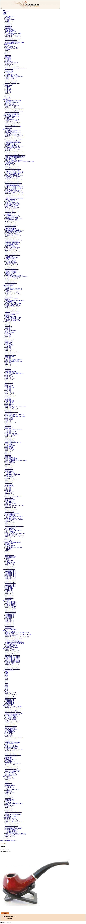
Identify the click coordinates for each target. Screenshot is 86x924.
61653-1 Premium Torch (10, 445)
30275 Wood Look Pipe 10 (10, 584)
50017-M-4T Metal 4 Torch (10, 566)
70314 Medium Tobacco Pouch (11, 729)
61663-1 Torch (8, 451)
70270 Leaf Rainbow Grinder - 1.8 (12, 168)
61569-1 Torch (8, 386)
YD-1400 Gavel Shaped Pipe (10, 759)
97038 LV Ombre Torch (9, 332)
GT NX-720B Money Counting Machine (13, 35)
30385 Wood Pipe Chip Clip (10, 635)
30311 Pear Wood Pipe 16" (10, 613)
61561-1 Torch (8, 421)
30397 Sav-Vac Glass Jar (10, 728)
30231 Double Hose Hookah (10, 309)
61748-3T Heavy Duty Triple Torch (12, 513)
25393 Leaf (7, 323)
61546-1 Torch (8, 423)
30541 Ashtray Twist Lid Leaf (11, 80)
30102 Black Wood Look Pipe (11, 694)
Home (4, 10)
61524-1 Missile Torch (9, 401)
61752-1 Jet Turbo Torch (10, 517)
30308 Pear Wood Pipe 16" (10, 609)
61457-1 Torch (8, 425)
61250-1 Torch (8, 362)
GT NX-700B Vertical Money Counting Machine (14, 42)
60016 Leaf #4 (8, 57)
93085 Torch (7, 550)
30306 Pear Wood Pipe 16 (10, 607)
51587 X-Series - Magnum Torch (11, 820)
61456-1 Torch (8, 426)
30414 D (7, 290)
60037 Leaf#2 (8, 65)
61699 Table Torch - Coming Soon (12, 816)
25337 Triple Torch (9, 543)
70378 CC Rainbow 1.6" (10, 201)
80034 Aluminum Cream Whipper (11, 746)
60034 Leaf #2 (8, 90)
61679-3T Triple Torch (9, 464)
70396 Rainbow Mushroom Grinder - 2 (12, 243)
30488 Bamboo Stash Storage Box (11, 743)
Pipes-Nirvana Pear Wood (9, 840)
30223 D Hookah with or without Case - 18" (13, 305)
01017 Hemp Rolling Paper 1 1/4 (11, 722)
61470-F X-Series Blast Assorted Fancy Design (14, 821)
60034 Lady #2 (8, 92)
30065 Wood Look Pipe (9, 699)
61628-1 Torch (8, 428)
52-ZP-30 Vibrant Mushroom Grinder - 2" (13, 235)
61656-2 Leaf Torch (9, 447)
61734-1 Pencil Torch (9, 500)
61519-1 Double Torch (9, 415)
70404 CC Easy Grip (9, 150)
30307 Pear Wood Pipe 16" (10, 608)
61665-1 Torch (8, 454)
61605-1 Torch (8, 432)
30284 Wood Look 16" (9, 620)
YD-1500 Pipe (8, 760)
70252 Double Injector (9, 117)
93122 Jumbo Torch (9, 568)
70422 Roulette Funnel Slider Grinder (12, 208)
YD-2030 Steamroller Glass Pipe (11, 756)
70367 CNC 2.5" (8, 133)
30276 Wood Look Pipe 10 (10, 585)
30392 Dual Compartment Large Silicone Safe (14, 749)
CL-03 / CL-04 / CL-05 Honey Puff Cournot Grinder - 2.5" (16, 276)
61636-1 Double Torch (9, 392)
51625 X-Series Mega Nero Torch (11, 829)
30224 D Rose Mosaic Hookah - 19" (12, 306)
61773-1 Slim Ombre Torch (10, 524)
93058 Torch (7, 552)
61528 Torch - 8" (8, 795)
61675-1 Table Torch (9, 466)
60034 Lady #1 (8, 91)
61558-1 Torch (8, 348)
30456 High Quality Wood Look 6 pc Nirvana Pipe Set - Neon (17, 632)
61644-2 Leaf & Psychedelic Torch (12, 434)
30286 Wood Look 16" (9, 622)
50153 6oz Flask (8, 128)
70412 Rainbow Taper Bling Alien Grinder (13, 184)
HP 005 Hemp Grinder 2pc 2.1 (11, 283)
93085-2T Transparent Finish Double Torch (13, 547)
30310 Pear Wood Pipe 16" (10, 612)
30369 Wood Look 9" (9, 597)
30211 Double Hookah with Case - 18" (12, 318)
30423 (6, 673)
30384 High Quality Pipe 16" (10, 604)
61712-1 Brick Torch (9, 485)
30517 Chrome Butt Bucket (10, 78)
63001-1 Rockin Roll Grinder (11, 236)
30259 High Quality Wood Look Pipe (12, 658)
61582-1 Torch (8, 430)
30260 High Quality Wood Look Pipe (12, 659)
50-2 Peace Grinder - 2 (9, 221)
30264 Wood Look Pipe (9, 703)
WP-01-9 (7, 295)
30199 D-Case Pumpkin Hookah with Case (13, 288)
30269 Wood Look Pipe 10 (10, 577)
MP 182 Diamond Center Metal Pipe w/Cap (13, 641)
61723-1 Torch (8, 504)
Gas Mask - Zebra (8, 751)
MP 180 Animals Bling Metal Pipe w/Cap (13, 640)
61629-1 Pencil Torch (9, 341)
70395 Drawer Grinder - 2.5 (10, 162)
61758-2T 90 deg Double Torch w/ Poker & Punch (15, 533)
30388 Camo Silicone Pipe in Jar (11, 747)
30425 (6, 675)
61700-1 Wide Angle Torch (10, 475)
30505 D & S (7, 312)
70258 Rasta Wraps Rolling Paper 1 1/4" (13, 712)
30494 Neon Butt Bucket (10, 64)
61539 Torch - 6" (8, 815)
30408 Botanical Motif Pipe (10, 649)
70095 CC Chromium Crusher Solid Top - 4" (13, 149)
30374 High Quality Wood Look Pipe (12, 669)
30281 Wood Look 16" (9, 617)
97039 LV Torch (8, 329)
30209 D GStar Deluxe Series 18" (11, 304)
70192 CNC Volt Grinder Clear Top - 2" (13, 154)
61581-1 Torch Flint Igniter (10, 371)
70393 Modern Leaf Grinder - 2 (11, 254)
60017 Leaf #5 (8, 60)
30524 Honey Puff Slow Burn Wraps (12, 720)
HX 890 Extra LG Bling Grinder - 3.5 (12, 244)
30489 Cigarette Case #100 (10, 106)
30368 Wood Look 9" (9, 595)
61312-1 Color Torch (9, 376)
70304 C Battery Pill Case (10, 30)
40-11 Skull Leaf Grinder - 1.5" (11, 268)
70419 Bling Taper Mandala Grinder (12, 204)
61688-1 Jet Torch (8, 483)
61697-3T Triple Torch (9, 478)
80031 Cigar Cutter (9, 734)
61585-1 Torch (8, 364)
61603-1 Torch (8, 354)
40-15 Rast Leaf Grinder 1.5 (10, 226)
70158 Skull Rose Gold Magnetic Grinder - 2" (14, 218)
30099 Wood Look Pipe (9, 700)
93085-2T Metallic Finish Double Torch (13, 542)
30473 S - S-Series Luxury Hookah (12, 291)
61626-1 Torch (8, 370)
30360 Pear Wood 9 (9, 587)
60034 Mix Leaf (8, 87)
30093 (6, 686)
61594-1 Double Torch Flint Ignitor (12, 372)
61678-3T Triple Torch (9, 404)
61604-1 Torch (8, 368)
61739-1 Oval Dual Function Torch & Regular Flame (15, 406)
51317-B (7, 807)
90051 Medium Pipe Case (10, 731)
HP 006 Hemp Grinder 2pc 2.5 (11, 284)
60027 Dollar (7, 50)
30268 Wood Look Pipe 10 (10, 576)
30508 (6, 744)
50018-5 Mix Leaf (8, 561)
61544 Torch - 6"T (8, 790)
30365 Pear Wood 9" (9, 592)
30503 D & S (7, 299)
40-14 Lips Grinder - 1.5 (10, 227)
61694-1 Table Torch (9, 470)
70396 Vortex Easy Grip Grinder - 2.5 (12, 181)
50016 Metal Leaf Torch (10, 557)
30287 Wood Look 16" (9, 623)
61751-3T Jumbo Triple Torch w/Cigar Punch (14, 516)
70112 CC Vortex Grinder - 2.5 (11, 197)
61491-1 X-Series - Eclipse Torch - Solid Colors (14, 414)
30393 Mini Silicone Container (11, 748)
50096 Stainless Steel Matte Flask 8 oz (12, 123)
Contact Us (5, 14)
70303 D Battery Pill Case (10, 19)
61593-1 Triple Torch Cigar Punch (11, 351)
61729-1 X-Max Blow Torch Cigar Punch (13, 495)
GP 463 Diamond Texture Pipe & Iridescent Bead (14, 642)
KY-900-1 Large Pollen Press (10, 775)
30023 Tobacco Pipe (9, 697)
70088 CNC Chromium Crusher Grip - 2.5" (13, 183)
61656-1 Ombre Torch (9, 446)
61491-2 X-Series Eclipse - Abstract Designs (13, 359)
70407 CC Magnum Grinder (10, 165)
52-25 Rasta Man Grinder (10, 261)
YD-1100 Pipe (8, 758)
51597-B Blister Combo (9, 802)
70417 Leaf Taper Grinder (10, 131)
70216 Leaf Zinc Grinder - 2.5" (11, 250)
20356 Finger (7, 325)
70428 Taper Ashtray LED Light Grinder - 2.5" (14, 140)
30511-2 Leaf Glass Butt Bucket (11, 48)
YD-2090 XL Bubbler (9, 741)
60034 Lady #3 (8, 98)
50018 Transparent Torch (10, 562)
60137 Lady (7, 22)
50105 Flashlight (8, 23)
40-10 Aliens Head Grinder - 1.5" (11, 266)
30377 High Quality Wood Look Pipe (12, 666)
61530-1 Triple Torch (9, 417)
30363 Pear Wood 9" (9, 590)
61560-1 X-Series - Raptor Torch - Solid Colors (14, 373)
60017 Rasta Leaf (8, 54)
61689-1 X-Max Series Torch (10, 473)
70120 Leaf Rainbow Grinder (11, 262)
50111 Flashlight (8, 27)
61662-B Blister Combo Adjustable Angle (13, 814)
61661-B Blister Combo (9, 805)
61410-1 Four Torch (9, 383)
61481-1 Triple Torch (9, 413)
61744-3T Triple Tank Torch (10, 508)
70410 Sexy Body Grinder (10, 163)
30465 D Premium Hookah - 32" (11, 316)
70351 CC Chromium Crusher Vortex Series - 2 (14, 191)
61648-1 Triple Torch (9, 438)
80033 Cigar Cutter (9, 736)
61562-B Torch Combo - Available (11, 789)
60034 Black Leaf (8, 85)
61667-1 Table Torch (9, 463)
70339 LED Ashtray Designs (10, 63)
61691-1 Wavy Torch (9, 477)
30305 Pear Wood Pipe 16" (10, 606)
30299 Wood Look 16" (9, 627)
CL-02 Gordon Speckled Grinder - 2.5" (12, 277)
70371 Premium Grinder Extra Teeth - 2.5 (13, 132)
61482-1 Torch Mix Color (10, 378)
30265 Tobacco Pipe (9, 704)
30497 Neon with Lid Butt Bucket (11, 75)
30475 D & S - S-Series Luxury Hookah (13, 303)
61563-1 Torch (8, 409)
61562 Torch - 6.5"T (9, 777)
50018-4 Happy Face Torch (10, 556)
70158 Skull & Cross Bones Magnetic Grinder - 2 (14, 230)
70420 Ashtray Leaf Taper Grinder (11, 205)
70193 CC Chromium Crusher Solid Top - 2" (13, 138)
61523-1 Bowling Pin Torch (10, 422)
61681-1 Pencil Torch (9, 345)
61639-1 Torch (8, 389)
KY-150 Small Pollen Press (10, 773)
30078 (6, 674)
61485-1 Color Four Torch (10, 393)
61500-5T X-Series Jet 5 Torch (11, 830)
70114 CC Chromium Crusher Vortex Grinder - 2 (14, 198)
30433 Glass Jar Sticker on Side (11, 41)
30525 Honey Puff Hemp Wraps (11, 716)
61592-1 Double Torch (9, 352)
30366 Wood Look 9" (9, 593)
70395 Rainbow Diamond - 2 (10, 246)
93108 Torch (7, 559)
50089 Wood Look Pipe (9, 693)
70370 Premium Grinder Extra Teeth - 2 (12, 130)
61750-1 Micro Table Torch (10, 515)
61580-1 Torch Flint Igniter (10, 394)
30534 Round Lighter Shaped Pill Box (12, 742)
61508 (6, 811)
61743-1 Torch (8, 399)
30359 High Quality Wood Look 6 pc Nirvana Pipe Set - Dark (17, 636)
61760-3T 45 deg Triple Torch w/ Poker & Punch (14, 535)
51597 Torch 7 (8, 780)
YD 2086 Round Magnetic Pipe (11, 769)
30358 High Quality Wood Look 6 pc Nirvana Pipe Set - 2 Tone (17, 637)
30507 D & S (7, 286)
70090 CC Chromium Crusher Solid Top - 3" (13, 142)
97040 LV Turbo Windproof (10, 330)
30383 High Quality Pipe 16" (10, 605)
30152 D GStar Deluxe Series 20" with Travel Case (15, 300)
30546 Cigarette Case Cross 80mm (12, 112)
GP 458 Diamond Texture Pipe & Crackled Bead (14, 643)
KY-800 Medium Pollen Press (11, 774)
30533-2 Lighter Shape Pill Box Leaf (12, 771)
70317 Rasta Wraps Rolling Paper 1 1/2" (13, 709)
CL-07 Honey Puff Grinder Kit (11, 279)
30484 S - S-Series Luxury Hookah (12, 311)
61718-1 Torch (8, 490)
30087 (6, 680)
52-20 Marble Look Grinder (10, 260)
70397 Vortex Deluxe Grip (10, 200)
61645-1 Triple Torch (9, 436)
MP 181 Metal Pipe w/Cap (10, 633)
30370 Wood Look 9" (9, 598)
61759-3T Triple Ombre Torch (11, 534)
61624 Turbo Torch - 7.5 (10, 785)
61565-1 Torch (8, 388)
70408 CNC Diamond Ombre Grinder (12, 141)
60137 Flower (8, 21)
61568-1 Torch (8, 420)
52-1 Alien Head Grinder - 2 (10, 222)
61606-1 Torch (8, 369)
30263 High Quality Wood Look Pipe (12, 662)
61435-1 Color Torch (9, 363)
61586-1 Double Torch (9, 356)
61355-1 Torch (8, 380)
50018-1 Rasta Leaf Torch (10, 565)
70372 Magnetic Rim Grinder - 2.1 (12, 166)
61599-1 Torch (8, 381)
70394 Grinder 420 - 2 (9, 245)
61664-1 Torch (8, 452)
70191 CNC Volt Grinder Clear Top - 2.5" (13, 174)
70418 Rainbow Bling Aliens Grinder (12, 203)
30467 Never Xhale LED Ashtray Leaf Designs (14, 76)
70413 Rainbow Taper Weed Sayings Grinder (14, 175)
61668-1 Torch (8, 456)
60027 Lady (7, 51)
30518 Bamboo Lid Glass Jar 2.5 (11, 43)
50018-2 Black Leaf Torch (10, 564)
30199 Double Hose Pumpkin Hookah (12, 320)
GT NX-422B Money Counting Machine (13, 36)
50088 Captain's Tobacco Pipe (11, 692)
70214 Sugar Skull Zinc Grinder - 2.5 (12, 232)
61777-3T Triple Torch (9, 528)
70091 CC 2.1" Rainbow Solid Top (12, 178)
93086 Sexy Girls (8, 327)
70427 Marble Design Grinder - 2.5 (12, 209)
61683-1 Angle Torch (9, 481)
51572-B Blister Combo (9, 787)
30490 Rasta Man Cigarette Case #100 (12, 102)
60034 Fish (7, 93)
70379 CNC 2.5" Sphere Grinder (11, 202)
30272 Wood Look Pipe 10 (10, 580)
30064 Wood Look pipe (9, 701)
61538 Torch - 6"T (8, 791)
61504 (6, 804)
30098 (6, 689)
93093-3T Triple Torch (9, 563)
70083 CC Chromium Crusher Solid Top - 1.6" (14, 173)
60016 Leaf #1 (8, 55)
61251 (6, 801)
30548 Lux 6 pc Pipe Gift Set (10, 644)
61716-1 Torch (8, 488)
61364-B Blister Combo (9, 799)
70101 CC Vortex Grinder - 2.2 (11, 195)
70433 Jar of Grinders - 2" (10, 273)
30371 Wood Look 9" (9, 599)
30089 (6, 683)
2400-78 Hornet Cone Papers (10, 719)
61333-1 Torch (8, 397)
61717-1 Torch (8, 489)
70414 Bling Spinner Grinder (10, 258)
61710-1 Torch (8, 405)
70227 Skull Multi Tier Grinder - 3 (12, 215)
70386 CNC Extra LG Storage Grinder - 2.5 (13, 190)
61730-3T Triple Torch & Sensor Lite (12, 497)
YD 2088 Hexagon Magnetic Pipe (11, 768)
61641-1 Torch (8, 358)
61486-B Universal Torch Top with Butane (13, 812)
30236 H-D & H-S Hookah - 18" (11, 302)
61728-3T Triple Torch (9, 494)
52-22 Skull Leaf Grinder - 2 (10, 238)
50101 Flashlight (8, 28)
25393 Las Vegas (8, 322)
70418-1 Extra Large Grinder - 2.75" (12, 207)
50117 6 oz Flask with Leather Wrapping (13, 126)
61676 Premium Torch (9, 835)
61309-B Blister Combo (9, 800)
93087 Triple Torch (9, 560)
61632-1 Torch (8, 391)
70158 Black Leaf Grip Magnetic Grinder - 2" (14, 275)
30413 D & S (7, 307)
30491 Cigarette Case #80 (10, 103)
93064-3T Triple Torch (9, 555)
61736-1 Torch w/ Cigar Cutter (11, 506)
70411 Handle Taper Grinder (10, 159)
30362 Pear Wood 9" (9, 589)
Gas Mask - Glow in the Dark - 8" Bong (13, 763)
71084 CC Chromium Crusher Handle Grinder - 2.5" (15, 155)
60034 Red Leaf (8, 88)
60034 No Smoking (9, 89)
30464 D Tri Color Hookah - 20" (11, 298)
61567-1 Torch (8, 403)
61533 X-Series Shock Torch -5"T (11, 826)
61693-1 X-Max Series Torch (10, 479)
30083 (6, 678)
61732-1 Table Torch (9, 498)
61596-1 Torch (8, 350)
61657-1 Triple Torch (9, 448)
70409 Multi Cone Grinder (10, 274)
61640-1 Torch (8, 357)
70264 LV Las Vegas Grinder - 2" (11, 270)
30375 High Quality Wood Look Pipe (12, 664)
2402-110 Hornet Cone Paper (10, 718)
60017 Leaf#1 (8, 56)
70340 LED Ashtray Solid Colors (11, 62)
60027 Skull (7, 49)
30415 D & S (7, 315)
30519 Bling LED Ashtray (10, 79)
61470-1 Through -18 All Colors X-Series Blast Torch (15, 834)
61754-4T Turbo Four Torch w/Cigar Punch (13, 518)
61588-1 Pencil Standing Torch (11, 366)
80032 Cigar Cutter (9, 735)
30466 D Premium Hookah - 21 (11, 308)
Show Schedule (6, 11)
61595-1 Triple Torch (9, 344)
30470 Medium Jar (8, 37)
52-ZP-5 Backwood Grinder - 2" (11, 264)
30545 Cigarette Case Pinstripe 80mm (12, 113)
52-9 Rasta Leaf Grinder (10, 259)
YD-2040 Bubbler (8, 762)
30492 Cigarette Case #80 (10, 101)
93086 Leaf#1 (8, 335)
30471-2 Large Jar (8, 18)
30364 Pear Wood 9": (9, 591)
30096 (6, 687)
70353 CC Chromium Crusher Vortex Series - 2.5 (14, 136)
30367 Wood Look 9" (9, 594)
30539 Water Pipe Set (9, 297)
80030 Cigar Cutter (9, 733)
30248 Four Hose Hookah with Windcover (13, 294)
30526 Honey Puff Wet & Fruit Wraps (12, 714)
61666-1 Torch (8, 455)
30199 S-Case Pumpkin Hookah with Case (13, 289)
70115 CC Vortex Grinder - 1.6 (11, 199)
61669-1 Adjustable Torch (10, 457)
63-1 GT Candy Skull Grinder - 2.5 (12, 220)
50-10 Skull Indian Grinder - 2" (11, 225)
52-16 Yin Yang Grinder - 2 (10, 252)
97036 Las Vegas (8, 326)
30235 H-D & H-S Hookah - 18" (11, 292)
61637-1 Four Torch (9, 418)
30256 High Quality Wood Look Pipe (12, 655)
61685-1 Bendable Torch (10, 462)
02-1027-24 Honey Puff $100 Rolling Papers (13, 708)
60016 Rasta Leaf (8, 72)
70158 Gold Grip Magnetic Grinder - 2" (12, 280)
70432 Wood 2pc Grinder (10, 213)
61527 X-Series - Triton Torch (11, 819)
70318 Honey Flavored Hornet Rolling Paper (13, 706)
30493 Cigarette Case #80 (10, 107)
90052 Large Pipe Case (9, 732)
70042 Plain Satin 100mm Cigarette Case (13, 100)
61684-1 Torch (8, 346)
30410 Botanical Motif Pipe (10, 663)
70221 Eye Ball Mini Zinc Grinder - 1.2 (12, 255)
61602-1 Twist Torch (9, 385)
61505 (6, 813)
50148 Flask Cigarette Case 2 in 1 (11, 125)
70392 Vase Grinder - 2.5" (10, 148)
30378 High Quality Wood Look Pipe (12, 668)
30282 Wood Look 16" (9, 618)
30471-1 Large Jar (8, 32)
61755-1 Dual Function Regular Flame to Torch (14, 519)
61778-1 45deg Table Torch (10, 529)
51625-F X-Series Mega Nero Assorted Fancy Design (15, 833)
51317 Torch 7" (8, 786)
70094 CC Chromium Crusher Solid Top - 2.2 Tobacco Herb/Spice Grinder (19, 161)
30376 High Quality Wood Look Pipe (12, 665)
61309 (6, 779)
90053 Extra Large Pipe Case (10, 745)
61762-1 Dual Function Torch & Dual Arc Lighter (14, 536)
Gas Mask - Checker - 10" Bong (11, 765)
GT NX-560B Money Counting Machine (13, 33)
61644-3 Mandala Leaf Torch (10, 435)
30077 (6, 671)
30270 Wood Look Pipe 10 (10, 578)
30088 (6, 681)
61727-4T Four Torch (9, 493)
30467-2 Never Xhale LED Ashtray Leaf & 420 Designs (16, 68)
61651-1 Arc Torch (8, 443)
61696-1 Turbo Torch (9, 469)
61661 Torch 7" (8, 798)
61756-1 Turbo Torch (9, 520)
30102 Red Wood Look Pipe (10, 698)
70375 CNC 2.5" (8, 152)
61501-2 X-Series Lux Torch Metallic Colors (13, 429)
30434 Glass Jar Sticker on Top (11, 40)
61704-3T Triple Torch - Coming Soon (12, 474)
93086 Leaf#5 (8, 333)
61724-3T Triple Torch (9, 491)
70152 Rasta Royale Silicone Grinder (12, 247)
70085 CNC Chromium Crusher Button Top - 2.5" (14, 193)
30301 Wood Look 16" (9, 628)
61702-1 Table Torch (9, 468)
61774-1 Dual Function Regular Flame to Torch (14, 526)
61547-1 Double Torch (9, 407)
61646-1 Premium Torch (10, 437)
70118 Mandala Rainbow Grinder (11, 257)
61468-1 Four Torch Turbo (10, 395)
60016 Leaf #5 (8, 59)
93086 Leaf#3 (8, 336)
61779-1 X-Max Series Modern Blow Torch (13, 530)
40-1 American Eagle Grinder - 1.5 (12, 234)
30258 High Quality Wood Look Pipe (12, 657)
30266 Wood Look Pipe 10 (10, 574)
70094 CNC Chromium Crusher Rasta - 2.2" (13, 180)
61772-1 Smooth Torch (9, 523)
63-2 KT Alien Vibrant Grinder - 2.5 (12, 219)
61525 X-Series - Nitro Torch (10, 832)
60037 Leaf (7, 45)
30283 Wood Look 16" (9, 619)
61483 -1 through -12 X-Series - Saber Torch (13, 828)
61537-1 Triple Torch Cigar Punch (11, 412)
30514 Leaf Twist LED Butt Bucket (12, 66)
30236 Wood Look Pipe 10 (10, 571)
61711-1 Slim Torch (9, 484)
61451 (6, 788)
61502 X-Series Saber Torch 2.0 (11, 831)
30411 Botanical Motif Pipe (10, 654)
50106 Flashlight (8, 25)
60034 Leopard (8, 97)
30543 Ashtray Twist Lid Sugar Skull (12, 83)
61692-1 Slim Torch (9, 480)
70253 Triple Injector (9, 118)
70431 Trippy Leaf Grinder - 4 (11, 271)
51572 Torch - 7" (8, 809)
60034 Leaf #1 (8, 94)
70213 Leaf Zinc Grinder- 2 (10, 228)
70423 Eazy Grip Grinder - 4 (10, 212)
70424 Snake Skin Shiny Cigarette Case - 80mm (14, 108)
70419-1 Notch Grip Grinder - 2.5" (12, 211)
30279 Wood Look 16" (9, 616)
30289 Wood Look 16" (9, 626)
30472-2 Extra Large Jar (10, 29)
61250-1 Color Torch (9, 402)
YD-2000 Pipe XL (8, 757)
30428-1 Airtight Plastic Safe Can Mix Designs (14, 737)
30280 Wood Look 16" (9, 615)
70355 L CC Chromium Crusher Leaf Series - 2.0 (14, 160)
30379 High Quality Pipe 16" (10, 602)
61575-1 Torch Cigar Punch (10, 431)
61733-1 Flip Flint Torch (10, 499)
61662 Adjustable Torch (9, 797)
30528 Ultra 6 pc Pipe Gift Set (11, 645)
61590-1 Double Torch (9, 400)
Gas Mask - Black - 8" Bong (10, 764)
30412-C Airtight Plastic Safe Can (11, 750)
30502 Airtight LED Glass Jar (11, 726)
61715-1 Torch (8, 487)
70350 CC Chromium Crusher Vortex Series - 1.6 (14, 134)
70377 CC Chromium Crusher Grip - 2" (12, 170)
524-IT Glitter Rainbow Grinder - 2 (12, 229)
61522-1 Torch (8, 365)
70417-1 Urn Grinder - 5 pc (10, 206)
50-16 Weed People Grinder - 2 (11, 233)
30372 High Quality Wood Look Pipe (12, 652)
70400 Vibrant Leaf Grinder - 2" (11, 263)
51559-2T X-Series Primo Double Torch (13, 824)
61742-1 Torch (8, 398)
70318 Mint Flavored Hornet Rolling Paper (13, 707)
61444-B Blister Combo (9, 792)
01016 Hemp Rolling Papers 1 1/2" (12, 721)
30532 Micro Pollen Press (10, 772)
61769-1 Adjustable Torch (10, 522)
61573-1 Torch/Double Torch (10, 411)
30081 (6, 677)
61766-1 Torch (8, 538)
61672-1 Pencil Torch (9, 338)
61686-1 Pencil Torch (9, 465)
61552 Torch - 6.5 (8, 822)
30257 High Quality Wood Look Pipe (12, 656)
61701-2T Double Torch (10, 461)
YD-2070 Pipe (8, 740)
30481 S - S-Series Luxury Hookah (12, 313)
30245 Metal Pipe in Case (10, 761)
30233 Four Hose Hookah (10, 301)
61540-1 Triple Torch (9, 342)
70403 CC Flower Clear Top (10, 189)
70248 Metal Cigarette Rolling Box (12, 119)
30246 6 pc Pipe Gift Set (10, 631)
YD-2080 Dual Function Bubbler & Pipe (13, 755)
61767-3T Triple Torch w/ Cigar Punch (12, 540)
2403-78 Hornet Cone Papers (10, 717)
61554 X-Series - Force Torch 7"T (11, 823)
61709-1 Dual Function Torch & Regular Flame (14, 505)
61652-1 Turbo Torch (9, 444)
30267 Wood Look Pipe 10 (10, 575)
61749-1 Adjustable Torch (10, 514)
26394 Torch (7, 544)
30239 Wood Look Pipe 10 (10, 573)
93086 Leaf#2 (8, 334)
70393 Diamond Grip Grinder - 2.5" (12, 145)
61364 (6, 794)
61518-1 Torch (8, 377)
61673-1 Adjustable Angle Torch (11, 459)
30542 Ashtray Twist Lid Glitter (11, 81)
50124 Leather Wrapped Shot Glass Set (12, 122)
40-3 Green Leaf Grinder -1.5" (11, 265)
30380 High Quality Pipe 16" (10, 601)
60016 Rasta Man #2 (9, 71)
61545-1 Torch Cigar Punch (10, 355)
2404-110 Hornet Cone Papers (11, 715)
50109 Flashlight (8, 26)
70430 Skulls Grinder (9, 256)
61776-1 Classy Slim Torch (10, 527)
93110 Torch (7, 551)
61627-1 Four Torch (9, 419)
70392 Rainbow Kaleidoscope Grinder (12, 242)
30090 (6, 684)
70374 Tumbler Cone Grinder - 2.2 (12, 137)
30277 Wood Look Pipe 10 (10, 586)
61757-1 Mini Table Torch (10, 532)
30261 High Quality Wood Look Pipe (12, 660)
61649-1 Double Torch (9, 440)
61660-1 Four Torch (9, 450)
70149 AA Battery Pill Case (10, 31)
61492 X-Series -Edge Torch (10, 818)
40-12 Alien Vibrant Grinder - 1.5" (11, 269)
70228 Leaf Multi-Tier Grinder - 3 (11, 217)
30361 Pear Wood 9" (9, 588)
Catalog (4, 12)
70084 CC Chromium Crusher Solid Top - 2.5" (14, 135)
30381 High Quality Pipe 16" (10, 603)
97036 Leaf (7, 328)
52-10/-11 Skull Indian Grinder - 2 (11, 241)
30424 (6, 672)
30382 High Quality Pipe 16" (10, 629)
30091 (6, 685)
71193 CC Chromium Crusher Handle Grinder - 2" (15, 157)
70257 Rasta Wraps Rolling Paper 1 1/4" (13, 711)
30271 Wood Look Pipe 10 (10, 579)
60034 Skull (7, 86)
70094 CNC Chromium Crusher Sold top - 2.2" (14, 187)
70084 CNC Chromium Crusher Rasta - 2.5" (13, 179)
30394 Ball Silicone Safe (10, 752)
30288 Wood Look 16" (9, 624)
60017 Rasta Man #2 (9, 70)
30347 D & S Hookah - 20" (10, 314)
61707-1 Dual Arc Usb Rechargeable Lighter (13, 361)
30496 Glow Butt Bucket (10, 46)
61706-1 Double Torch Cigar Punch (12, 360)
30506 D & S (7, 287)
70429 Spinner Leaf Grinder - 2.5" (11, 144)
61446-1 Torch (8, 343)
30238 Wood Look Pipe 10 (10, 572)
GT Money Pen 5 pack (9, 34)
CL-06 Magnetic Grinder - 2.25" (11, 278)
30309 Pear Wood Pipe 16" (10, 611)
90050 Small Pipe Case (9, 730)
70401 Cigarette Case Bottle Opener (12, 105)
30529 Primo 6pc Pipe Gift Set (11, 646)
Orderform (5, 13)
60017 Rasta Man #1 (9, 69)
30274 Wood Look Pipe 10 (10, 583)
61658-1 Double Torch (9, 449)
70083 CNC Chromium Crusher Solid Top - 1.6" (14, 172)
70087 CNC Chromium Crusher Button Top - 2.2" (14, 194)
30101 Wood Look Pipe (9, 702)
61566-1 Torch (8, 347)
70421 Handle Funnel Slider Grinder (12, 185)
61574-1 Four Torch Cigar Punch (11, 408)
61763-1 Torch (8, 537)
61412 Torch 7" (8, 793)
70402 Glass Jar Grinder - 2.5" (11, 158)
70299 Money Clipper (9, 20)
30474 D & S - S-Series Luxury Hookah (13, 317)
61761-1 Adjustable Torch (10, 531)
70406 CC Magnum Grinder (10, 164)
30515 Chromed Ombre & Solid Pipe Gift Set (14, 638)
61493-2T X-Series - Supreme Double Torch (13, 827)
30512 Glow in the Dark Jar (10, 727)
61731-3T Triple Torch (9, 502)
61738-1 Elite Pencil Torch (10, 503)
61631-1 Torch (8, 390)
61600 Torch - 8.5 (8, 783)
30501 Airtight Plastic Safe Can (11, 754)
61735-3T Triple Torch (9, 501)
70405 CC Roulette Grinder (10, 143)
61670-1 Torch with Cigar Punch (11, 458)
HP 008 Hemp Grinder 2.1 (10, 281)
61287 (6, 781)
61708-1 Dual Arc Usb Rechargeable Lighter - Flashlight (16, 460)
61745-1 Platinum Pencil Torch (11, 509)
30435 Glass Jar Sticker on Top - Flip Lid (13, 38)
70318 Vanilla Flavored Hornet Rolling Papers (14, 713)
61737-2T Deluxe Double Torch (11, 507)
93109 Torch (7, 558)
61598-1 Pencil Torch (9, 349)
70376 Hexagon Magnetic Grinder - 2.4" (13, 169)
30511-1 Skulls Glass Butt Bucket (11, 47)
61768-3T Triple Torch (9, 521)
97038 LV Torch (8, 331)
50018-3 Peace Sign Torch (10, 545)
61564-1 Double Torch (9, 387)
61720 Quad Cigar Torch (10, 836)
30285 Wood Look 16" (9, 621)
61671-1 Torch (8, 384)
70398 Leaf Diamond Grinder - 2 (11, 248)
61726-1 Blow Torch (9, 492)
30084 (6, 679)
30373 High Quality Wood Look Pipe (12, 650)
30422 (6, 690)
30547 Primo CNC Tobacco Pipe (11, 647)
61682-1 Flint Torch (9, 340)
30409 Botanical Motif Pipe (10, 651)
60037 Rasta (7, 73)
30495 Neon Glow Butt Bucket (11, 77)
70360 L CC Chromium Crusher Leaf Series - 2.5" (15, 146)
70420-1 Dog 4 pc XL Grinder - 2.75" (12, 272)
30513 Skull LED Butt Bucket (11, 74)
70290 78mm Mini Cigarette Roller (12, 120)
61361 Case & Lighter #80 (10, 104)
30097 (6, 688)
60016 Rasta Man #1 (9, 61)
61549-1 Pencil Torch (9, 427)
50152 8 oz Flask (8, 127)
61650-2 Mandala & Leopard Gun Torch (13, 442)
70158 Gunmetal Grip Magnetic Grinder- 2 (13, 231)
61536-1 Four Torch (9, 379)
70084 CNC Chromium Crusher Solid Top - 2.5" (14, 186)
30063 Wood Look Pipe (9, 695)
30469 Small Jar (8, 17)
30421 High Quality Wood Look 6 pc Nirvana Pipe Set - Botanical (18, 634)
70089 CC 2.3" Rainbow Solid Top (12, 177)
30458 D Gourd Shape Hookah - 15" (12, 293)
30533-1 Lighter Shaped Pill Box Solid (12, 770)
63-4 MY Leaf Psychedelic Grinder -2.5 (12, 216)
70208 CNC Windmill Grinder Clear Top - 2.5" (14, 192)
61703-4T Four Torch (9, 471)
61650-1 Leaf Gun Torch (10, 441)
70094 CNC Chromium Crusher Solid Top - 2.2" (14, 171)
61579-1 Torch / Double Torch (11, 433)
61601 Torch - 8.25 (9, 784)
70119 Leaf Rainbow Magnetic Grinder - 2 (13, 240)
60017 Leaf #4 (8, 58)
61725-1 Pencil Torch (9, 486)
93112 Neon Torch (8, 548)
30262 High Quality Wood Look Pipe (12, 661)
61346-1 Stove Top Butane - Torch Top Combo (14, 803)
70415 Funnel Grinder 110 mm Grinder (12, 176)
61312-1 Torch (8, 375)
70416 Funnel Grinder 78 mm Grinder (12, 147)
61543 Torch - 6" (8, 806)
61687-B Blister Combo (9, 778)
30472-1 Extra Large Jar (10, 16)
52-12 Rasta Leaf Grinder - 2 (10, 249)
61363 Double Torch (9, 808)
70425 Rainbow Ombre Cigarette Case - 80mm (14, 109)
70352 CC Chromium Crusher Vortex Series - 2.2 (14, 151)
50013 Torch (7, 554)
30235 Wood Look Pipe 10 (10, 570)
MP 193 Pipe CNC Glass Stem (11, 766)
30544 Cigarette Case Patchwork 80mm (12, 114)
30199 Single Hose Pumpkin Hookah (12, 319)
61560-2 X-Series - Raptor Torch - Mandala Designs (15, 416)
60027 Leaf (7, 52)
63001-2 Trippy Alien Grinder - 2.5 (12, 237)
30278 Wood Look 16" (9, 614)
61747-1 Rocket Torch (9, 512)
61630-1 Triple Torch (9, 374)
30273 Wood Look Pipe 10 (10, 581)
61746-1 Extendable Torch (10, 511)
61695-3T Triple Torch (9, 472)
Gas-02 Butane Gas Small (10, 724)
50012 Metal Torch (9, 546)
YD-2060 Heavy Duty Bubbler (11, 738)
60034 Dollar (7, 95)
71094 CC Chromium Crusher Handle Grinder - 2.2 (15, 156)
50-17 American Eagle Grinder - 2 (11, 223)
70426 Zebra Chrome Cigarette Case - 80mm (14, 111)
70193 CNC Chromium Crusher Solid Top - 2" (14, 188)
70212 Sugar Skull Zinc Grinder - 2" (12, 251)
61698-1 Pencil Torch (9, 476)
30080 (6, 676)
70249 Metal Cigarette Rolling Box (12, 116)
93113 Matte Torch (9, 549)
